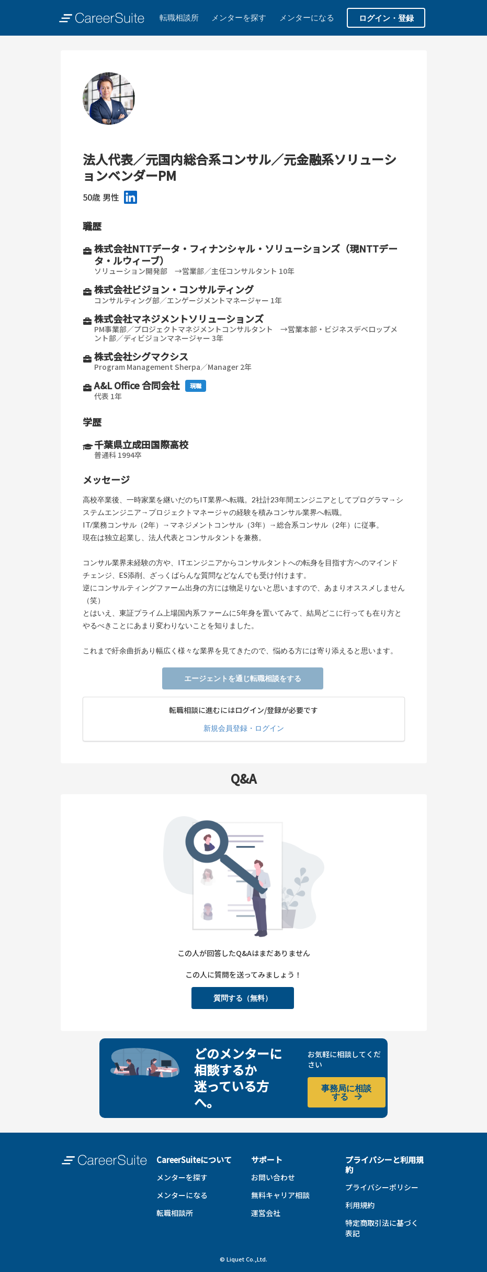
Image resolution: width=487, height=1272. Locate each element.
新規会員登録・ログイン (243, 727)
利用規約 (360, 1205)
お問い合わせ (273, 1177)
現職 (195, 385)
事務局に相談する (346, 1092)
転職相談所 (179, 17)
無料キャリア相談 (280, 1195)
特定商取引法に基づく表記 (381, 1228)
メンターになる (306, 17)
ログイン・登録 (386, 18)
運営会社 (265, 1213)
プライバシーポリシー (381, 1187)
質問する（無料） (242, 997)
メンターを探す (238, 17)
